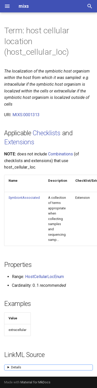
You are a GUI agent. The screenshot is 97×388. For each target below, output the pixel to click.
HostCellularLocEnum (44, 276)
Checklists (47, 133)
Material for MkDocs (35, 382)
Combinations (60, 154)
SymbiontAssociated (24, 198)
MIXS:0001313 (26, 114)
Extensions (19, 142)
